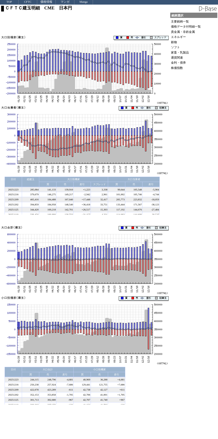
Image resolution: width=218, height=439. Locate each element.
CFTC (27, 1)
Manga (83, 1)
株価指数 (177, 68)
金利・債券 (178, 62)
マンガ (65, 1)
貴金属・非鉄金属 (183, 32)
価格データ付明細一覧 (186, 26)
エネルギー (178, 37)
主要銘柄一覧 (180, 21)
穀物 (174, 42)
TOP (9, 1)
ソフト (175, 47)
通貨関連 (177, 57)
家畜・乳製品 (180, 52)
